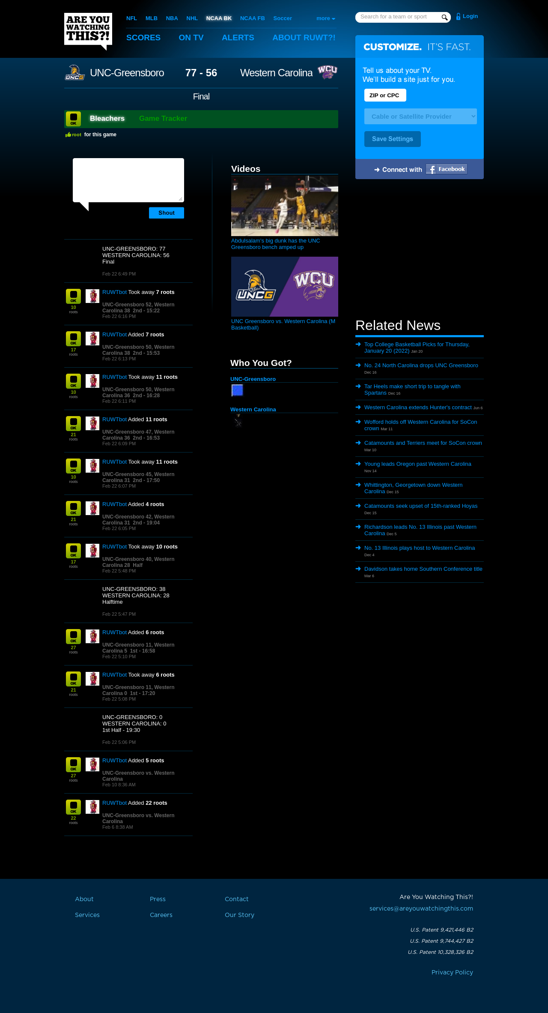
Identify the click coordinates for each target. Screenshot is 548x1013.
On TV (191, 37)
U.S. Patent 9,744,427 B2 (441, 941)
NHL (192, 18)
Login (470, 16)
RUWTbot (114, 292)
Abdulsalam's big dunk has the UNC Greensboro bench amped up (275, 243)
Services (87, 915)
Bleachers (107, 118)
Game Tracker (163, 118)
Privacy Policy (452, 973)
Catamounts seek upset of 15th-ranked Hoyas (420, 506)
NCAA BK (219, 18)
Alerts (238, 37)
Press (158, 899)
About (304, 37)
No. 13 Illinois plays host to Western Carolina (419, 548)
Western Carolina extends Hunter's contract (418, 407)
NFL (131, 18)
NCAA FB (252, 18)
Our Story (239, 915)
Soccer (283, 18)
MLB (152, 18)
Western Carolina (276, 73)
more (323, 18)
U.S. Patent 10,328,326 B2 (440, 952)
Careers (161, 915)
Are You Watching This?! (88, 32)
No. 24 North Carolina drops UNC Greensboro (421, 365)
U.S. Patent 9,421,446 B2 (441, 929)
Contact (237, 899)
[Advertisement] (419, 249)
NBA (172, 18)
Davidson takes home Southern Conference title (423, 569)
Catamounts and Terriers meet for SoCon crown (423, 443)
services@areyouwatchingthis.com (421, 909)
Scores (143, 37)
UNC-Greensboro (127, 73)
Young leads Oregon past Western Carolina (417, 464)
